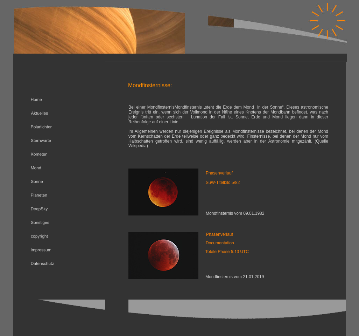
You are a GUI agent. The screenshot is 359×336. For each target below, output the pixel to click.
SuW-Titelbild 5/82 (223, 182)
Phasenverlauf (219, 234)
